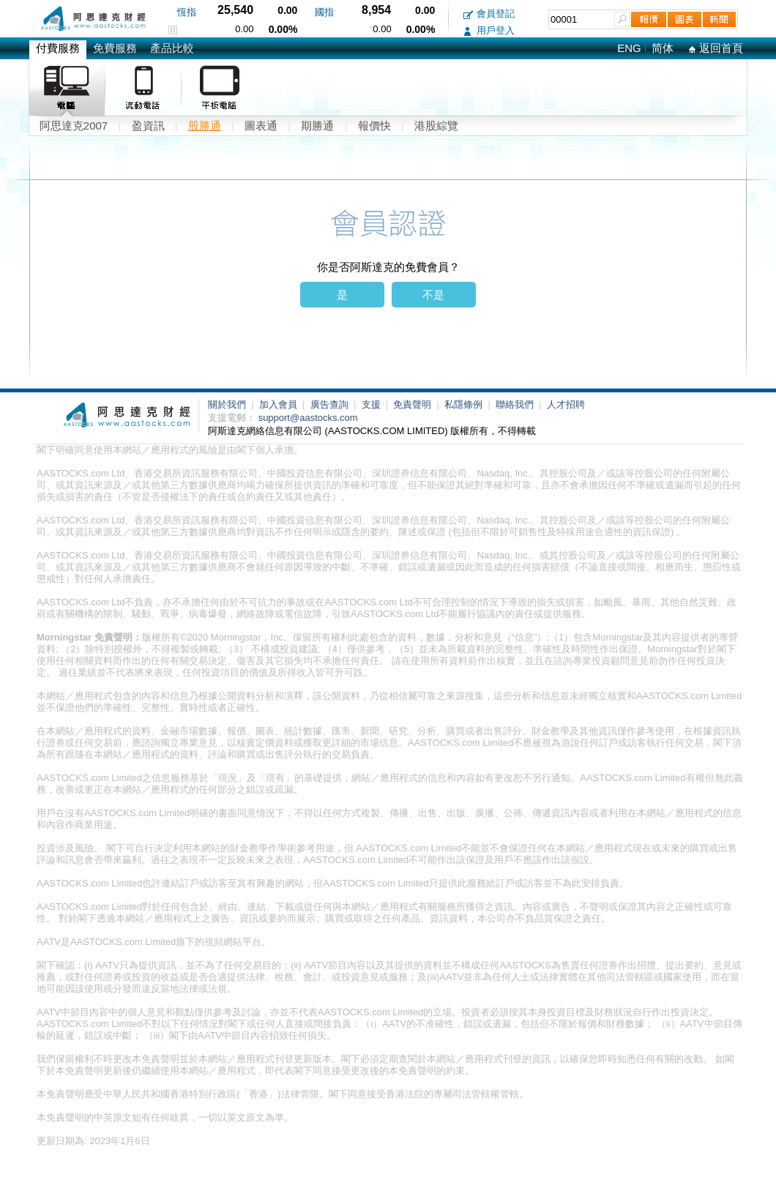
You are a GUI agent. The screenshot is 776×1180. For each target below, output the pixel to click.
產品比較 (172, 48)
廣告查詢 (330, 404)
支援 (373, 404)
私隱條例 (464, 404)
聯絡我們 (516, 404)
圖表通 (261, 125)
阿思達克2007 (74, 125)
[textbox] (582, 19)
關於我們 (228, 404)
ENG (629, 48)
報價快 (374, 125)
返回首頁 (715, 48)
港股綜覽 (436, 125)
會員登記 (489, 13)
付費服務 (58, 48)
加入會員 (279, 404)
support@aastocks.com (308, 417)
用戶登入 (489, 30)
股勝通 (204, 125)
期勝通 (317, 125)
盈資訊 (148, 125)
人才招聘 (566, 404)
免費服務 (115, 48)
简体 (663, 48)
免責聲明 (413, 404)
